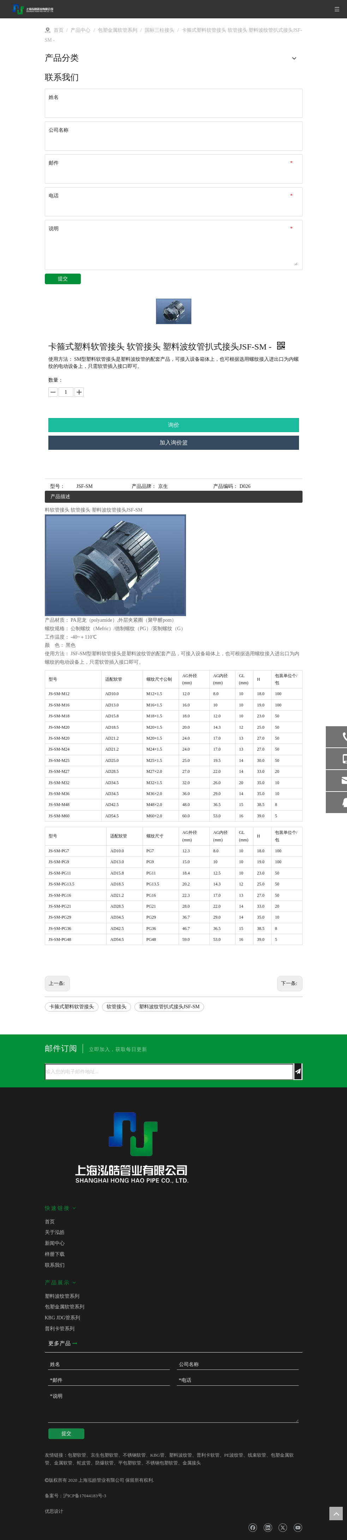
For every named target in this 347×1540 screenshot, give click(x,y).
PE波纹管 (233, 1455)
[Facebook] (252, 1527)
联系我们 (55, 1265)
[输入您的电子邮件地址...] (169, 1072)
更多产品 (63, 1343)
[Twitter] (282, 1527)
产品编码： (225, 486)
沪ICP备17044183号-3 (84, 1495)
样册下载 (55, 1254)
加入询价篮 (174, 443)
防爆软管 (104, 1463)
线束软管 (257, 1455)
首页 (50, 1221)
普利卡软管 (208, 1455)
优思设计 (54, 1511)
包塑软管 (77, 1455)
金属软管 (63, 1463)
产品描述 (60, 496)
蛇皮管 (84, 1463)
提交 (63, 278)
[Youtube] (297, 1527)
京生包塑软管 (104, 1455)
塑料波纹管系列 (62, 1296)
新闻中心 (55, 1243)
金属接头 (192, 1463)
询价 (173, 425)
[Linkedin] (267, 1527)
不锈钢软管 (134, 1455)
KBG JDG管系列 (62, 1317)
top (336, 1513)
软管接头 (116, 1006)
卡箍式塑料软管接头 (71, 1006)
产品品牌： (144, 486)
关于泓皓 (55, 1232)
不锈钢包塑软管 (162, 1463)
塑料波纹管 (180, 1455)
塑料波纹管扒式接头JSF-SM (169, 1006)
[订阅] (297, 1071)
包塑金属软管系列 (64, 1306)
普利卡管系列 (59, 1328)
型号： (57, 486)
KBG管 (157, 1455)
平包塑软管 (129, 1463)
